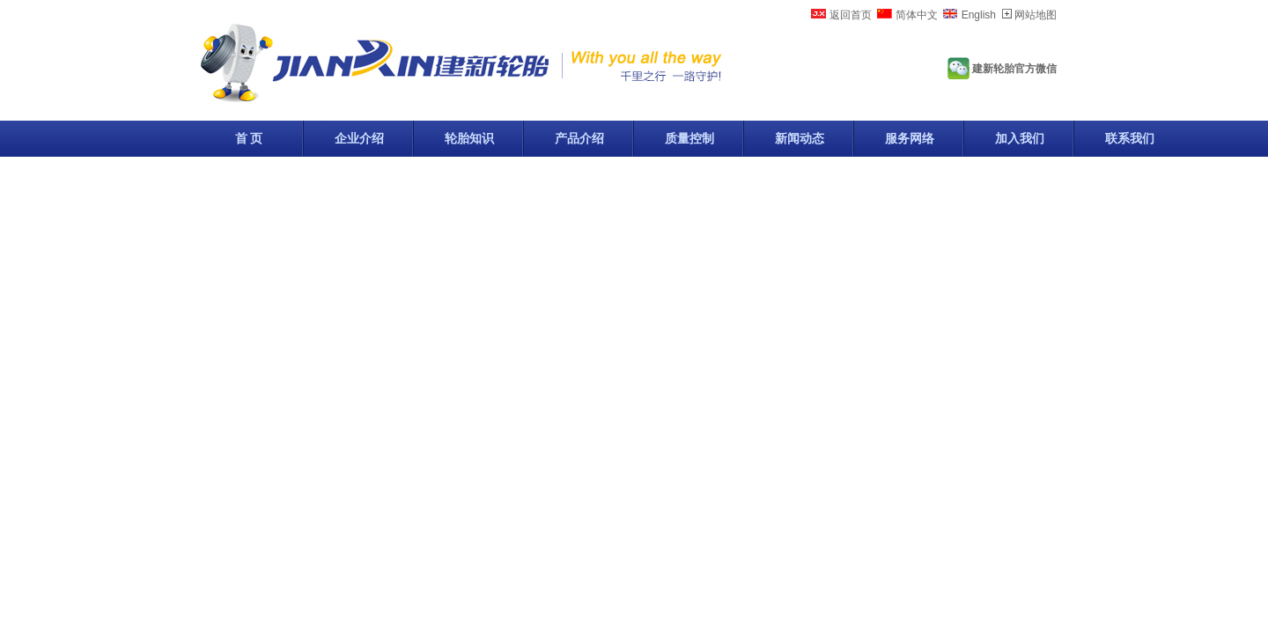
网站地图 (1035, 15)
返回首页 (850, 15)
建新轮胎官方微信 (1014, 69)
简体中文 (917, 15)
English (979, 15)
